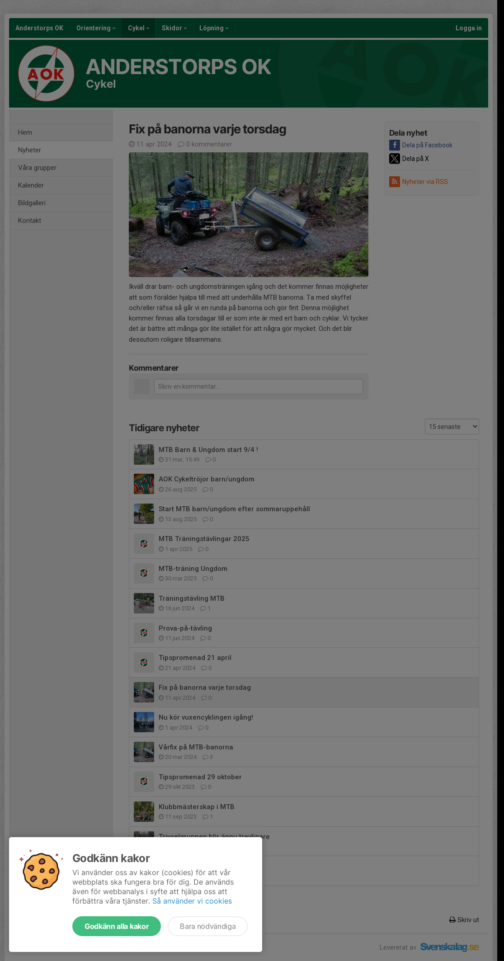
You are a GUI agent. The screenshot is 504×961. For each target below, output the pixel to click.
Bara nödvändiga (208, 926)
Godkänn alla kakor (117, 926)
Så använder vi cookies (192, 900)
